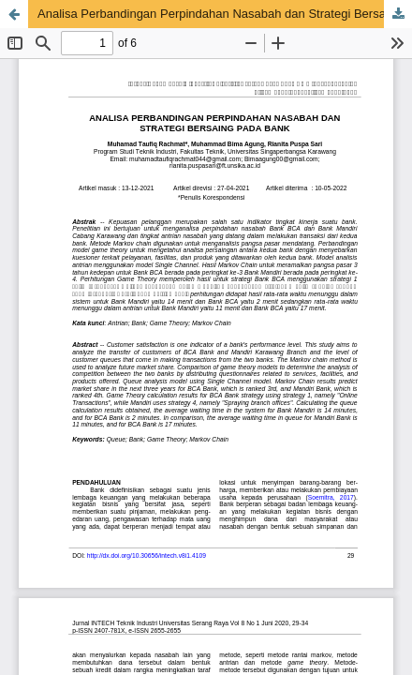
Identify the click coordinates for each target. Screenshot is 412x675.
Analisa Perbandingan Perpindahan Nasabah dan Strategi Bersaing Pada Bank (224, 14)
